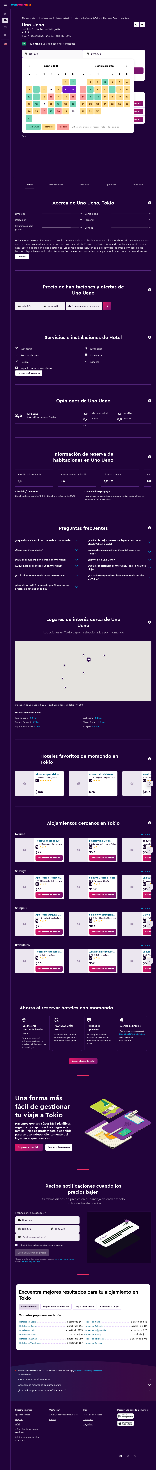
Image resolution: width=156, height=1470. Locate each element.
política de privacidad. (31, 1262)
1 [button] (65, 82)
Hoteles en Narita (27, 1335)
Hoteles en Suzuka (93, 1343)
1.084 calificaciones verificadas (58, 44)
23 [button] (73, 104)
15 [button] (66, 96)
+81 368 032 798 (31, 39)
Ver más (145, 834)
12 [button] (44, 96)
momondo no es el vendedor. (84, 1379)
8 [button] (65, 89)
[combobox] (50, 1220)
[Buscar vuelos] (5, 14)
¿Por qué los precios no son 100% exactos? (84, 1390)
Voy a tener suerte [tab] (84, 1307)
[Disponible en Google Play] (125, 1416)
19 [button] (44, 104)
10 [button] (29, 96)
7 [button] (58, 89)
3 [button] (29, 89)
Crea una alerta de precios (132, 1034)
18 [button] (36, 104)
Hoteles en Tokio (110, 18)
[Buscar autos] (5, 27)
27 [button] (51, 111)
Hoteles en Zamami (28, 1339)
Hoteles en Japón (63, 18)
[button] (5, 4)
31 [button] (29, 118)
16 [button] (73, 96)
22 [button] (65, 104)
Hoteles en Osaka (27, 1322)
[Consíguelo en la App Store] (125, 1423)
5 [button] (43, 89)
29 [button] (65, 111)
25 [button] (36, 111)
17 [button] (29, 104)
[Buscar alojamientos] (5, 20)
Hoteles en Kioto (27, 1326)
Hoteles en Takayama (94, 1339)
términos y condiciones (64, 1259)
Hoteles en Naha (92, 1322)
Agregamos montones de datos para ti (84, 1385)
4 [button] (36, 89)
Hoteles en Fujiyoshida (95, 1330)
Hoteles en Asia (45, 18)
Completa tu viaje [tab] (109, 1307)
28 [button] (58, 111)
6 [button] (51, 89)
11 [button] (36, 96)
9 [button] (73, 89)
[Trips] (5, 35)
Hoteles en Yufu (27, 1330)
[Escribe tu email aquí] (50, 1237)
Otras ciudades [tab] (29, 1307)
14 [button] (58, 96)
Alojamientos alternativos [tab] (56, 1307)
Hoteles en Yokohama (30, 1343)
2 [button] (73, 82)
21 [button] (58, 104)
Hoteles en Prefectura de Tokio (87, 18)
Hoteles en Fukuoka (93, 1326)
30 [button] (73, 111)
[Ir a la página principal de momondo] (21, 4)
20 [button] (51, 104)
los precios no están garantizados (88, 1371)
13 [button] (51, 96)
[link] (49, 858)
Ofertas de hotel (28, 18)
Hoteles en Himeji (92, 1335)
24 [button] (29, 111)
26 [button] (43, 111)
